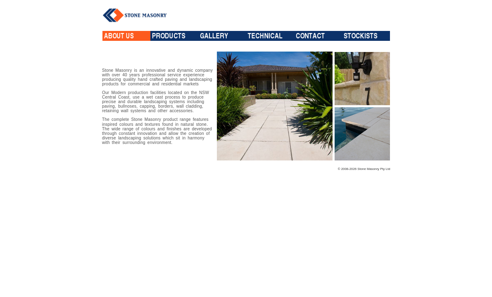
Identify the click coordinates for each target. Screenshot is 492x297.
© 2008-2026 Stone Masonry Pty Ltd (364, 169)
